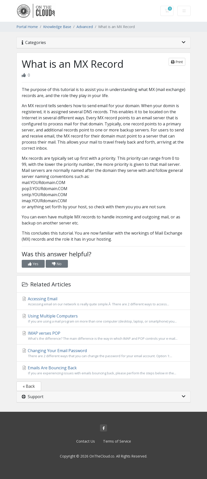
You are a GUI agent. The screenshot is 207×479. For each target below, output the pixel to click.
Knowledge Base (57, 26)
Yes (33, 263)
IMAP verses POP (103, 335)
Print (177, 61)
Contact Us (85, 441)
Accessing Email (103, 301)
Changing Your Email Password (103, 353)
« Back (29, 386)
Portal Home (27, 26)
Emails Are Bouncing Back (103, 370)
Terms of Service (117, 441)
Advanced (84, 26)
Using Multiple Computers (103, 318)
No (57, 263)
